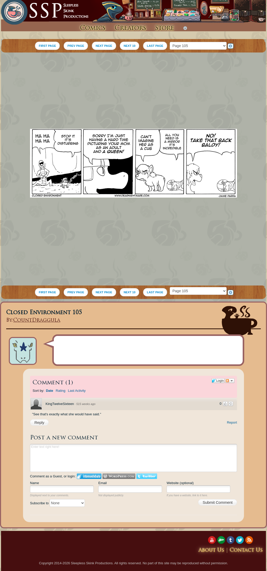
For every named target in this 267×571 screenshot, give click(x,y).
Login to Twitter (146, 476)
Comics (93, 28)
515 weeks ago (85, 403)
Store (164, 28)
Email (102, 483)
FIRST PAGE (47, 45)
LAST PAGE (155, 45)
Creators (130, 28)
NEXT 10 (129, 45)
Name (34, 483)
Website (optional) (180, 483)
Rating (60, 391)
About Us (211, 550)
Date (49, 391)
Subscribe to (57, 503)
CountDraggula (36, 320)
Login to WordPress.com (118, 476)
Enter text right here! (133, 458)
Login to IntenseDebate (89, 476)
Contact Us (246, 550)
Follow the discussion (229, 380)
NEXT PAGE (104, 45)
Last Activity (77, 391)
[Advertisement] (133, 91)
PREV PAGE (76, 45)
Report (232, 422)
